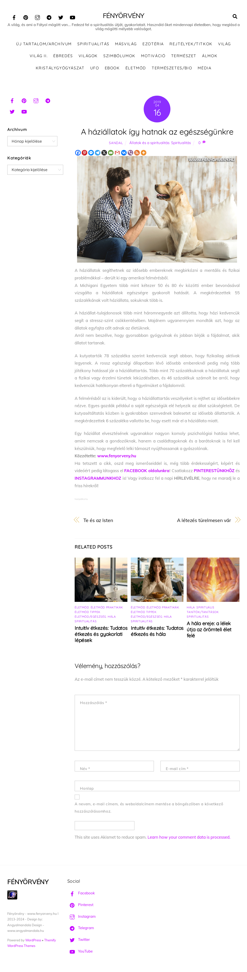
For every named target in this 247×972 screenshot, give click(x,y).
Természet (183, 55)
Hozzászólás (93, 702)
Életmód (135, 67)
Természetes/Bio (172, 67)
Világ (224, 43)
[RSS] (137, 153)
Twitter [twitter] (78, 939)
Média (204, 67)
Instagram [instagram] (81, 916)
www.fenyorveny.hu (116, 455)
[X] (104, 153)
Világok (88, 55)
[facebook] (14, 16)
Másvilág (126, 43)
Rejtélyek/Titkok (190, 43)
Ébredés (63, 55)
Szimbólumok (119, 55)
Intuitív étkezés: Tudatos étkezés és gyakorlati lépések (101, 634)
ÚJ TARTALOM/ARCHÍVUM (44, 43)
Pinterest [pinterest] (80, 904)
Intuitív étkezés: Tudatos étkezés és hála (157, 631)
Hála (112, 616)
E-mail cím (177, 768)
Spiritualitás (93, 43)
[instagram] (37, 16)
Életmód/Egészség (90, 616)
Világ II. (39, 55)
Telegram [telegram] (80, 928)
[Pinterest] (84, 153)
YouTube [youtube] (80, 951)
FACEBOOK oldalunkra (146, 470)
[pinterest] (26, 16)
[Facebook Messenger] (91, 153)
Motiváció (153, 55)
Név (85, 768)
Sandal (116, 143)
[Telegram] (97, 153)
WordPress (33, 940)
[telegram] (49, 16)
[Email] (111, 153)
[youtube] (72, 16)
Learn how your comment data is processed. (189, 837)
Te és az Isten (98, 520)
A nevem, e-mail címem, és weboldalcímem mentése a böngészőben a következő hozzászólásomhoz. (149, 808)
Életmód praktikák (107, 607)
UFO (94, 67)
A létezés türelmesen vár (204, 520)
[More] (143, 153)
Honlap (87, 788)
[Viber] (130, 153)
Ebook (112, 67)
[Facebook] (78, 153)
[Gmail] (117, 153)
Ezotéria (153, 43)
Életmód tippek (87, 612)
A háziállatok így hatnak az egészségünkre (157, 132)
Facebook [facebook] (81, 893)
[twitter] (61, 16)
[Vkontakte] (124, 153)
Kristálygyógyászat (60, 67)
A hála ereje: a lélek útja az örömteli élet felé (209, 629)
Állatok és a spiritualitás (149, 142)
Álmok (209, 55)
